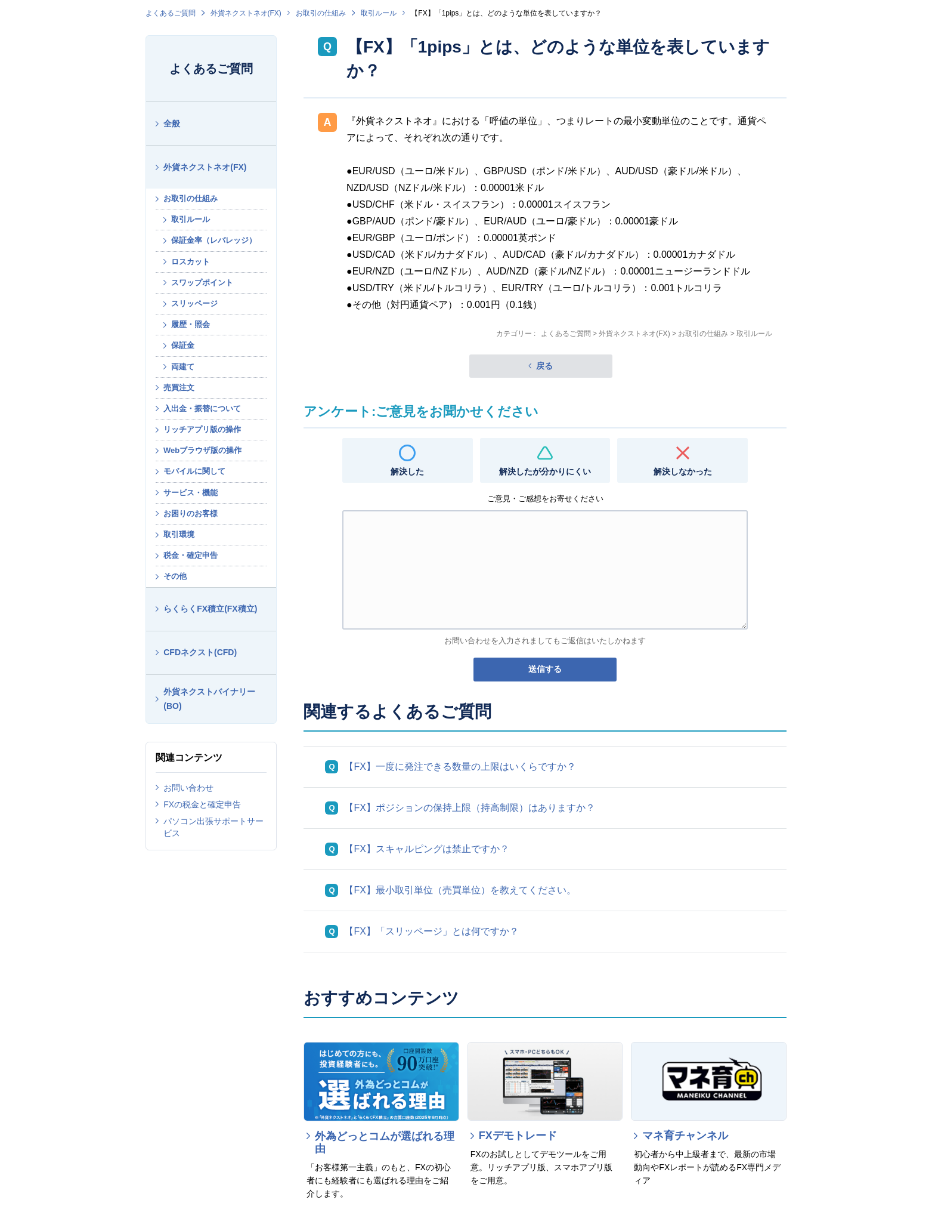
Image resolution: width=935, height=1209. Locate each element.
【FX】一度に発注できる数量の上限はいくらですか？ (459, 766)
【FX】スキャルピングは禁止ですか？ (426, 849)
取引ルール (379, 13)
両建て (182, 366)
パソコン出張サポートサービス (213, 827)
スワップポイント (202, 282)
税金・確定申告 (190, 555)
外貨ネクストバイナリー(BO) (209, 699)
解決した (407, 471)
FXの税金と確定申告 (202, 804)
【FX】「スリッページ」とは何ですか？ (431, 931)
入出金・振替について (202, 408)
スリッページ (194, 303)
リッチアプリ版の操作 (202, 429)
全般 (171, 123)
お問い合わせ (188, 787)
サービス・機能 (190, 492)
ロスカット (190, 261)
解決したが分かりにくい (545, 471)
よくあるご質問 (170, 13)
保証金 (182, 345)
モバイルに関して (194, 471)
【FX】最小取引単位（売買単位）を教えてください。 (459, 890)
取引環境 (178, 534)
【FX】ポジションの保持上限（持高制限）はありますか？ (469, 808)
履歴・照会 (190, 324)
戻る (544, 366)
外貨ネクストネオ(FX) (245, 13)
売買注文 (178, 387)
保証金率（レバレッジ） (213, 240)
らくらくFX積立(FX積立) (210, 608)
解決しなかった (683, 471)
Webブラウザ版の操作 (202, 450)
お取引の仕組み (321, 13)
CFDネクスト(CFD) (200, 652)
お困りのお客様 (190, 513)
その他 (175, 576)
